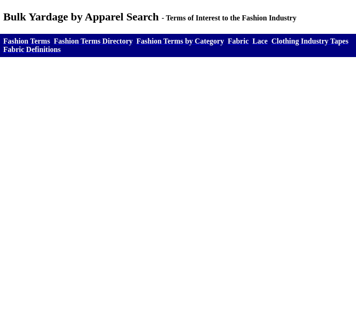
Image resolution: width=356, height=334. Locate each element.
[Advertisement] (178, 140)
